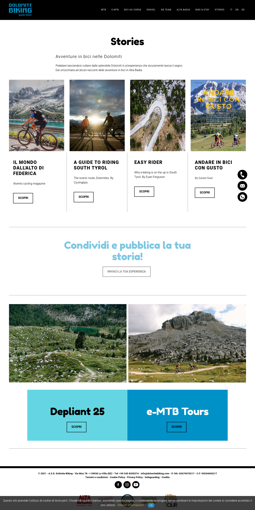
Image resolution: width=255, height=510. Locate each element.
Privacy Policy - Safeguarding (143, 477)
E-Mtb (115, 9)
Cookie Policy (117, 477)
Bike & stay (202, 9)
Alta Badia (183, 9)
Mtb (103, 9)
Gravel (151, 9)
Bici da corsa (132, 9)
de (243, 9)
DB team (166, 9)
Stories (219, 9)
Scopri (23, 198)
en (236, 9)
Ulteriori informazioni (130, 505)
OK (151, 505)
